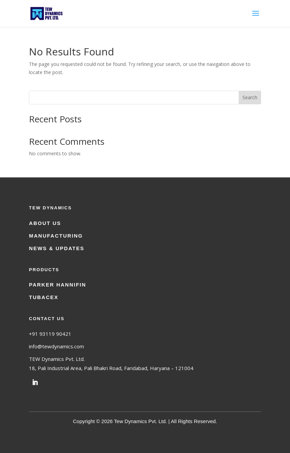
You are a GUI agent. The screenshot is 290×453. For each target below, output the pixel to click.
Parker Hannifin (57, 285)
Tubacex (43, 297)
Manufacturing (56, 236)
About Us (45, 223)
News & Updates (56, 248)
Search (249, 97)
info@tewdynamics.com (56, 346)
